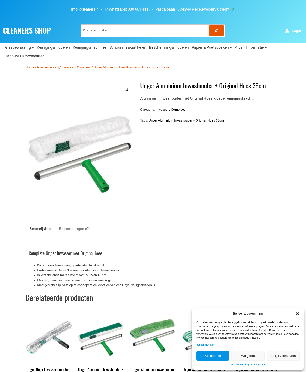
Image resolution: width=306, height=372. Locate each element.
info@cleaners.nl (85, 9)
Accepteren (213, 356)
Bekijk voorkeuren (283, 356)
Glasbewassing (48, 67)
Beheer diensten (205, 344)
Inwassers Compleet (76, 67)
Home (30, 67)
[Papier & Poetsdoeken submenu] (231, 47)
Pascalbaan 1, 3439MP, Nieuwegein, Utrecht (195, 9)
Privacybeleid (258, 364)
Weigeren (248, 356)
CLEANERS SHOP (27, 30)
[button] (297, 314)
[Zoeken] (216, 30)
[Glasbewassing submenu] (33, 47)
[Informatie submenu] (266, 47)
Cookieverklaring (239, 364)
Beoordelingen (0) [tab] (74, 228)
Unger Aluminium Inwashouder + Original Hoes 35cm (186, 120)
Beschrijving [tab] (40, 228)
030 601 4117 (139, 9)
